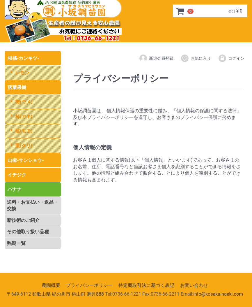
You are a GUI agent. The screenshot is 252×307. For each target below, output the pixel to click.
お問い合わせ (194, 285)
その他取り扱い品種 (28, 231)
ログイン (231, 58)
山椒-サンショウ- (26, 160)
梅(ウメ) (23, 102)
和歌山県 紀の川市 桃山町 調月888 (68, 294)
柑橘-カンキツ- (23, 58)
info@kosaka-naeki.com (218, 294)
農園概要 (51, 285)
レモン (22, 73)
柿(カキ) (23, 116)
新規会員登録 (156, 58)
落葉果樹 (17, 87)
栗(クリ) (23, 145)
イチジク (17, 175)
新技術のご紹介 (23, 220)
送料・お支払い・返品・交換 (32, 205)
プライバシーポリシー (89, 285)
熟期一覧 (16, 243)
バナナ (15, 189)
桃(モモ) (23, 131)
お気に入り (195, 58)
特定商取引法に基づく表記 (146, 285)
